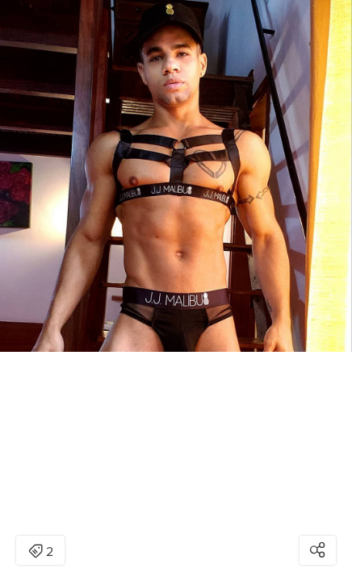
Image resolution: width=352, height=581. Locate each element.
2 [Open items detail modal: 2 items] (40, 552)
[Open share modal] (318, 550)
